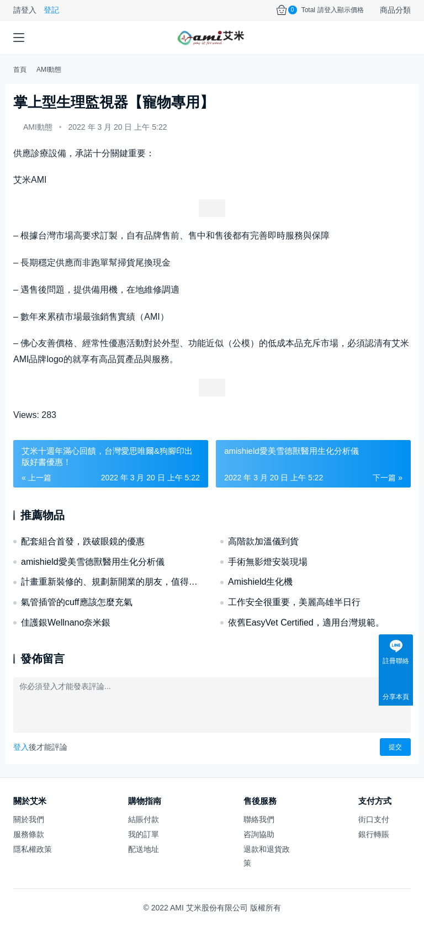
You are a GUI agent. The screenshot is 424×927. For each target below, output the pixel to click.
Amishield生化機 (260, 581)
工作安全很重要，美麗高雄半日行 (294, 602)
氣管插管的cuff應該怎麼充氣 (76, 602)
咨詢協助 (258, 834)
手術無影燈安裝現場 (268, 561)
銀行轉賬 (373, 834)
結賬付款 (143, 819)
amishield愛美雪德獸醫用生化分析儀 (93, 561)
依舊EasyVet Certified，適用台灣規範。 (306, 622)
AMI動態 (37, 127)
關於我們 (28, 819)
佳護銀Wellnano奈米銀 (65, 622)
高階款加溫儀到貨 (263, 541)
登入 (21, 747)
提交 (395, 747)
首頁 (19, 69)
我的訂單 (143, 834)
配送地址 (143, 849)
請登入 (24, 10)
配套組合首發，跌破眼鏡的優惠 (83, 541)
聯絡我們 (258, 819)
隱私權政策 (32, 849)
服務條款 (28, 834)
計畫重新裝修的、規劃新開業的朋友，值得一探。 (112, 581)
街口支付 (373, 819)
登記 (51, 10)
